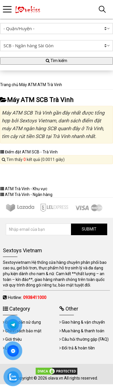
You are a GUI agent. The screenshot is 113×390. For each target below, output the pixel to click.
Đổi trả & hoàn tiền (78, 348)
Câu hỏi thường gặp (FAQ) (85, 339)
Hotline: (27, 297)
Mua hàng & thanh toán (83, 331)
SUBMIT (89, 229)
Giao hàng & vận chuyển (83, 322)
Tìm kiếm (56, 60)
